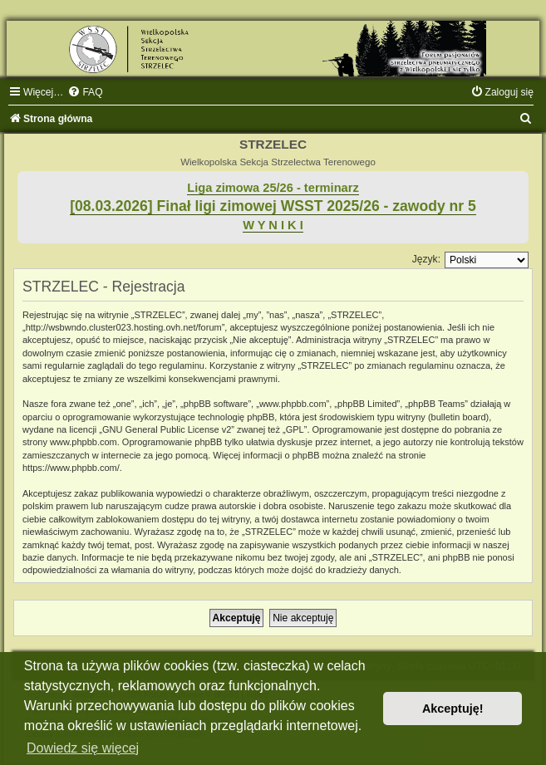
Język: (426, 259)
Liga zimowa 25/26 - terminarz (272, 187)
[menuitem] (84, 92)
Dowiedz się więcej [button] (83, 748)
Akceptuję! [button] (453, 708)
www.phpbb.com (83, 442)
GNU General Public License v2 (166, 429)
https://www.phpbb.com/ (71, 468)
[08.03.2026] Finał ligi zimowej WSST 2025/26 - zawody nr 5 (273, 206)
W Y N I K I (273, 225)
